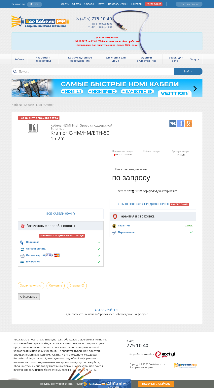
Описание (55, 285)
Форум (65, 4)
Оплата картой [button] (35, 255)
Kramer (49, 105)
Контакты (136, 4)
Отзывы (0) (77, 285)
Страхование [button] (126, 232)
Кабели (17, 105)
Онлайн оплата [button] (36, 248)
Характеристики (31, 285)
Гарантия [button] (124, 225)
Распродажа (154, 4)
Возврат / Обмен (118, 4)
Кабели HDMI (33, 105)
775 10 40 (94, 18)
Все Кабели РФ (40, 21)
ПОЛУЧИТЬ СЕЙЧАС (156, 383)
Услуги (101, 4)
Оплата (76, 4)
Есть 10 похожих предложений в (153, 204)
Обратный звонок (189, 4)
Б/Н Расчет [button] (33, 261)
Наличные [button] (32, 242)
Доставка (89, 4)
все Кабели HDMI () (61, 213)
